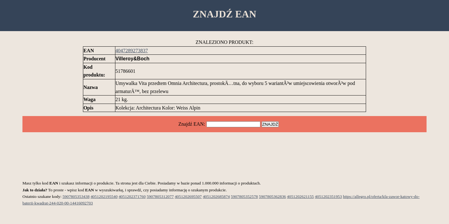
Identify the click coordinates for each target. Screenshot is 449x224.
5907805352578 (244, 196)
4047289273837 (131, 50)
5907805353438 (75, 196)
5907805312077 (160, 196)
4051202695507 (188, 196)
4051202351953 (328, 196)
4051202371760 (132, 196)
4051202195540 (104, 196)
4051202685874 (216, 196)
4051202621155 (300, 196)
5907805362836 (272, 196)
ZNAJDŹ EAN (224, 14)
